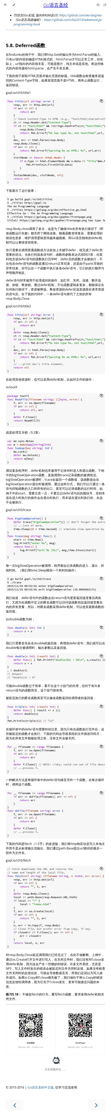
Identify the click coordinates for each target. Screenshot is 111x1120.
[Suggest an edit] (105, 5)
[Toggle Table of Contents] (5, 5)
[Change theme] (13, 5)
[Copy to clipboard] (101, 101)
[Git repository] (98, 5)
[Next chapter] (96, 1104)
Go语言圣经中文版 (41, 1087)
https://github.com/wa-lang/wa (80, 15)
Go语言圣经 (55, 5)
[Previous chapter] (14, 1104)
